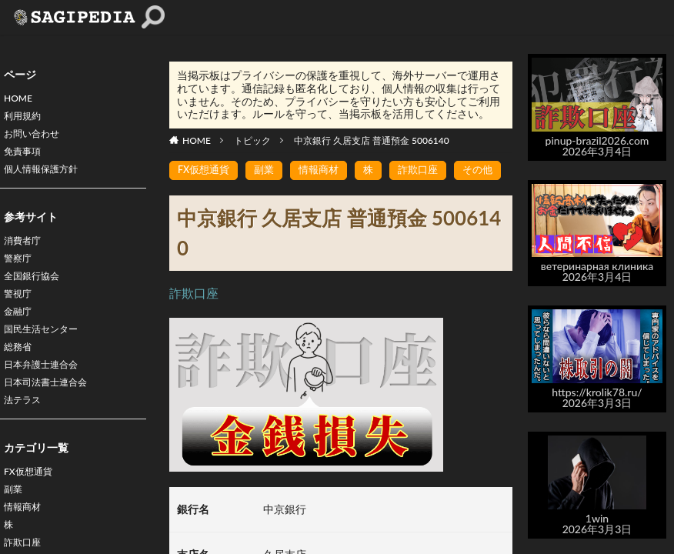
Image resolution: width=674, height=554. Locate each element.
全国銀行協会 (36, 293)
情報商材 (326, 170)
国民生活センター (47, 353)
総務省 (20, 373)
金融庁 (20, 333)
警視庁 (20, 313)
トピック (252, 140)
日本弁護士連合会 (47, 393)
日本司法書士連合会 (52, 413)
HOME (20, 99)
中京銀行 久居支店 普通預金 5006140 (371, 140)
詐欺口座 (429, 170)
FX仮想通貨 (32, 507)
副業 (14, 527)
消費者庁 (25, 253)
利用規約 (25, 119)
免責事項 (25, 159)
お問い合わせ (36, 139)
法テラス (25, 433)
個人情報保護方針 (47, 179)
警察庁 (20, 273)
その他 (491, 170)
